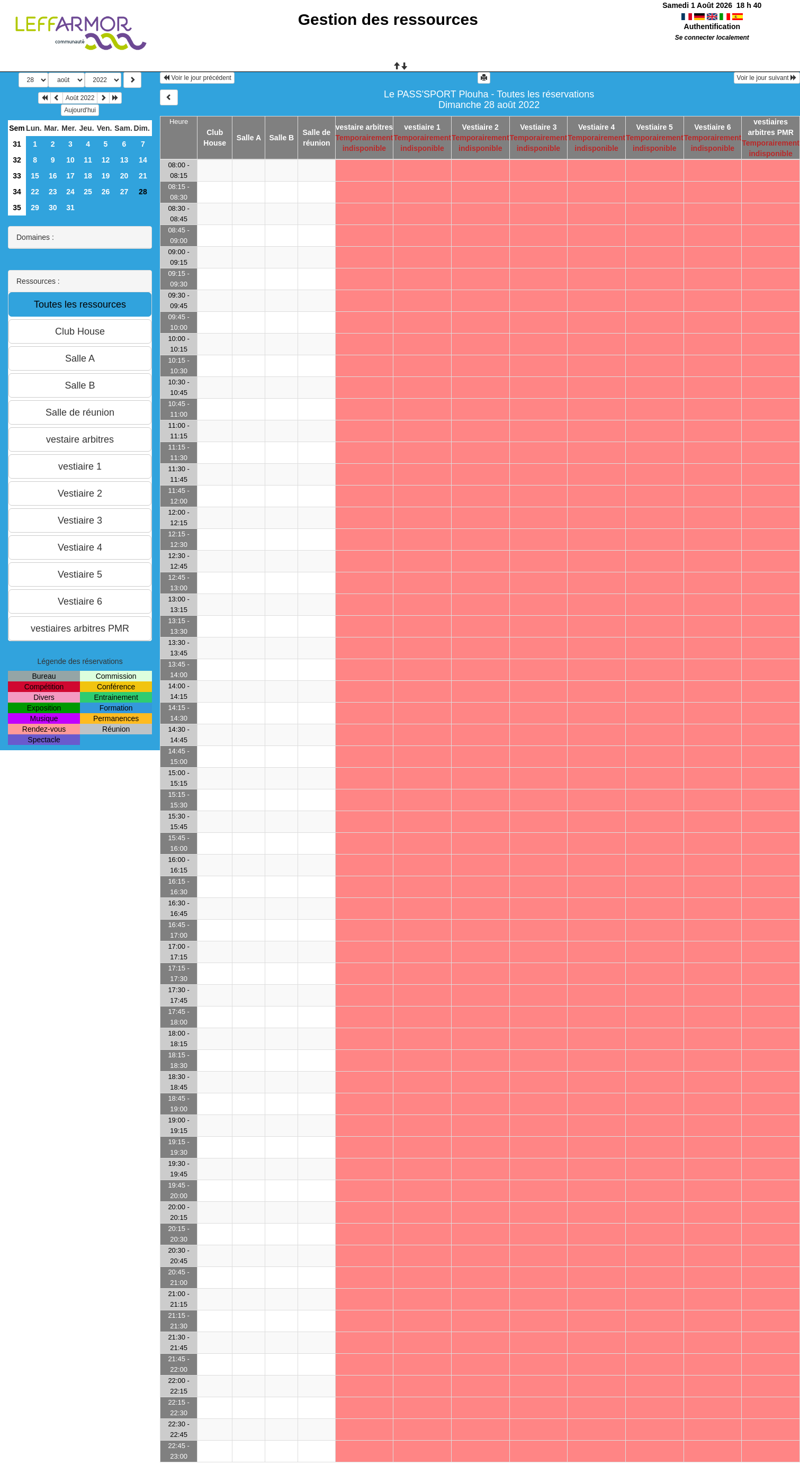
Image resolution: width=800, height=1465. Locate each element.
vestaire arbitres (364, 127)
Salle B (281, 137)
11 (88, 160)
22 (35, 191)
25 (88, 191)
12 (106, 160)
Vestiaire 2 (480, 127)
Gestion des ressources (388, 19)
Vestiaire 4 (596, 127)
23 (53, 191)
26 (106, 191)
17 (70, 176)
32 (17, 160)
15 (35, 176)
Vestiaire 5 (654, 127)
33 (17, 176)
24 (70, 191)
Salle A (249, 137)
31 (17, 144)
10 (70, 160)
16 (53, 176)
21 (143, 176)
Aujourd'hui (80, 110)
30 (53, 207)
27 (124, 191)
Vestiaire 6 (712, 127)
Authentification (712, 26)
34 (17, 191)
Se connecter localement (712, 37)
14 (143, 160)
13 (124, 160)
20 (124, 176)
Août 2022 (80, 98)
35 (17, 207)
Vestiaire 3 (538, 127)
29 (35, 207)
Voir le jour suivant (767, 78)
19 (106, 176)
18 (88, 176)
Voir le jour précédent (197, 78)
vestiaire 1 (422, 127)
